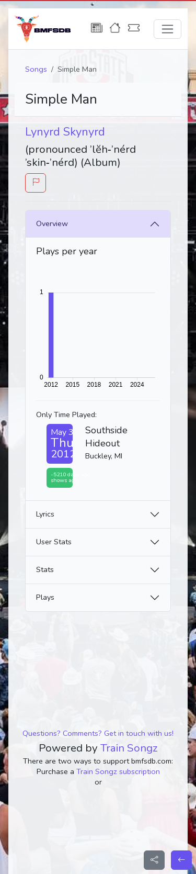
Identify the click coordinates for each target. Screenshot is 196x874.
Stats (45, 569)
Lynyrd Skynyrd (65, 132)
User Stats (54, 541)
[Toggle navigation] (167, 29)
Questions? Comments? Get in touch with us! (98, 733)
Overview (52, 223)
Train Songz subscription (118, 771)
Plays (45, 597)
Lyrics (45, 514)
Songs (36, 69)
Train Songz (129, 748)
